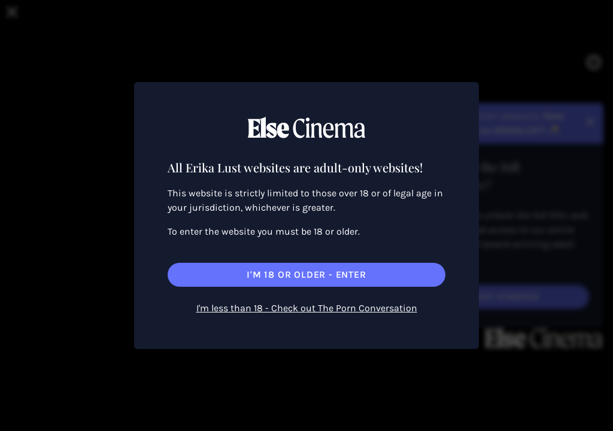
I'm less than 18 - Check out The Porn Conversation (306, 308)
